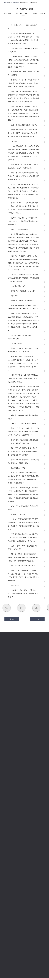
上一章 (12, 619)
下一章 (37, 619)
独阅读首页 (6, 2)
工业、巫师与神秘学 (14, 2)
